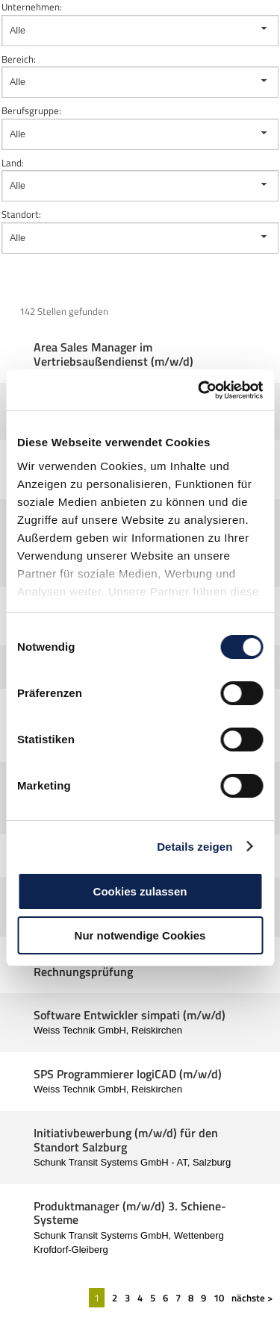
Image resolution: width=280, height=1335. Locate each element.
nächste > (252, 1297)
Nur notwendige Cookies (140, 935)
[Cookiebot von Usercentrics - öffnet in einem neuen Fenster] (199, 390)
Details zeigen (194, 846)
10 (219, 1297)
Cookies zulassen (140, 891)
